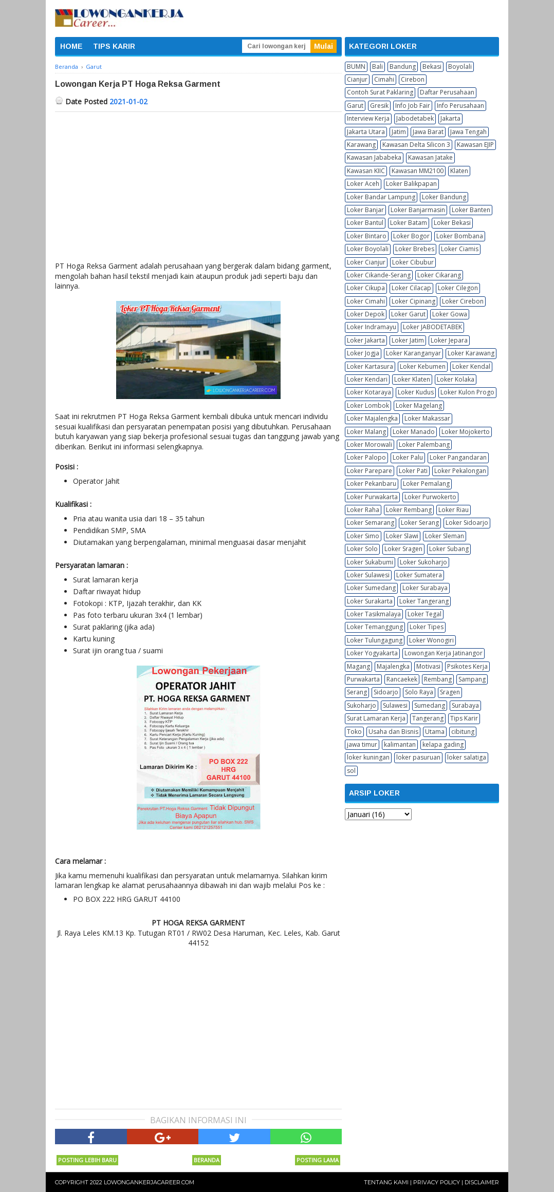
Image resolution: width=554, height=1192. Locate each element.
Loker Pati (413, 470)
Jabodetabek (415, 118)
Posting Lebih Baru (87, 1160)
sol (351, 770)
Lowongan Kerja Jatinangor (443, 653)
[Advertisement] (198, 189)
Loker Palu (408, 457)
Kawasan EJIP (475, 144)
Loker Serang (420, 522)
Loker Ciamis (459, 248)
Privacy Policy (436, 1182)
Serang (357, 692)
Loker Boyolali (368, 248)
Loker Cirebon (463, 301)
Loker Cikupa (366, 287)
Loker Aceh (363, 183)
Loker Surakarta (370, 601)
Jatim (399, 131)
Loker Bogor (411, 236)
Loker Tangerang (424, 601)
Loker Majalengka (372, 418)
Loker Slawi (402, 536)
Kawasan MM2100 (418, 170)
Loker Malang (366, 431)
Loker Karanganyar (413, 353)
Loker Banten (471, 209)
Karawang (361, 144)
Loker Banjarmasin (418, 209)
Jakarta (450, 118)
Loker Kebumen (423, 366)
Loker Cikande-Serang (379, 275)
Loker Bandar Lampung (381, 197)
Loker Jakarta (366, 340)
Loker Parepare (369, 470)
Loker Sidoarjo (467, 522)
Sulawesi (395, 705)
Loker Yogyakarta (372, 653)
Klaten (459, 170)
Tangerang (428, 718)
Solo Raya (419, 692)
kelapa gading (443, 744)
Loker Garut (408, 314)
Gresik (379, 105)
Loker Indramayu (371, 327)
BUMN (356, 66)
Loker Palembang (424, 444)
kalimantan (400, 744)
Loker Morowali (369, 444)
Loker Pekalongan (460, 470)
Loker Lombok (368, 405)
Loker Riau (453, 509)
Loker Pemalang (426, 483)
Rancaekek (401, 679)
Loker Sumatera (419, 575)
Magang (358, 666)
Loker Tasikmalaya (374, 614)
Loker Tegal (424, 614)
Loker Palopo (366, 457)
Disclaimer (482, 1182)
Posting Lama (318, 1160)
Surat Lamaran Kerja (376, 718)
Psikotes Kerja (467, 666)
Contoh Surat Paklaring (380, 92)
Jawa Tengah (468, 131)
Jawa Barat (428, 131)
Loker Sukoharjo (423, 562)
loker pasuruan (418, 757)
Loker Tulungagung (374, 640)
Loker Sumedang (371, 587)
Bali (377, 66)
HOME (71, 46)
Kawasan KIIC (366, 170)
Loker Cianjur (366, 262)
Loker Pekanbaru (371, 483)
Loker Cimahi (366, 301)
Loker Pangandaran (458, 457)
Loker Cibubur (413, 262)
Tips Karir (464, 718)
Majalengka (393, 666)
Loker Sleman (444, 536)
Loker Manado (414, 431)
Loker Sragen (403, 548)
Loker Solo (362, 548)
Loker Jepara (449, 340)
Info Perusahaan (460, 105)
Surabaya (465, 705)
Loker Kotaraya (369, 392)
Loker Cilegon (458, 287)
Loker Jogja (363, 353)
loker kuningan (368, 757)
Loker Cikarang (439, 275)
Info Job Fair (412, 105)
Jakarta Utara (366, 131)
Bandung (403, 66)
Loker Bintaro (366, 236)
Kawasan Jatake (430, 157)
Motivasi (428, 666)
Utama (435, 731)
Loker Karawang (471, 353)
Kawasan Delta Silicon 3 (416, 144)
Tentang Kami (386, 1182)
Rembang (438, 679)
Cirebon (412, 79)
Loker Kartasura (370, 366)
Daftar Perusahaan (447, 92)
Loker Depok (365, 314)
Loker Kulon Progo (467, 392)
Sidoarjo (386, 692)
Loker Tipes (427, 626)
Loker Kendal (471, 366)
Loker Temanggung (375, 626)
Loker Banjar (365, 209)
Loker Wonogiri (431, 640)
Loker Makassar (427, 418)
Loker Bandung (444, 197)
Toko (354, 731)
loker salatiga (466, 757)
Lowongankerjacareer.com (149, 1182)
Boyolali (460, 66)
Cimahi (384, 79)
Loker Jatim (408, 340)
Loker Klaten (412, 379)
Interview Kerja (368, 118)
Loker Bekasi (452, 222)
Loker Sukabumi (370, 562)
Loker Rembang (409, 509)
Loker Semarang (370, 522)
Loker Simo (363, 536)
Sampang (472, 679)
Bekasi (431, 66)
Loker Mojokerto (465, 431)
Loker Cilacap (411, 287)
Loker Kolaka (455, 379)
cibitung (462, 731)
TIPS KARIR (114, 46)
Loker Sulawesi (368, 575)
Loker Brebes (414, 248)
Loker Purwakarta (372, 497)
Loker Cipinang (413, 301)
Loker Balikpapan (411, 183)
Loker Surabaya (425, 587)
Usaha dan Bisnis (393, 731)
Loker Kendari (367, 379)
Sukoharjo (361, 705)
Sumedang (429, 705)
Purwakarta (363, 679)
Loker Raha (363, 509)
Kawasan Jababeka (374, 157)
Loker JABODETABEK (432, 327)
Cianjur (357, 79)
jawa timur (362, 744)
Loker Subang (449, 548)
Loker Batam (408, 222)
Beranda (206, 1160)
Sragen (450, 692)
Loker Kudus (416, 392)
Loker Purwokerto (430, 497)
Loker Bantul (365, 222)
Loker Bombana (459, 236)
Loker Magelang (419, 405)
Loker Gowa (449, 314)
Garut (355, 105)
